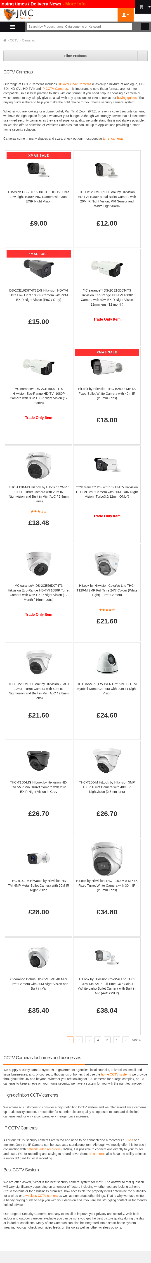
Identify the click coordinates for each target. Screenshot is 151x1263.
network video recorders (44, 1149)
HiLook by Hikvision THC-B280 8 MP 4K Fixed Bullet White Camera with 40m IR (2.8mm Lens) (107, 393)
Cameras (28, 40)
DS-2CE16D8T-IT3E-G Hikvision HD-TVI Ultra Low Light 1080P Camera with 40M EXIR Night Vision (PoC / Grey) (38, 295)
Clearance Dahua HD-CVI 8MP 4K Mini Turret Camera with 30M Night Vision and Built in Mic (38, 983)
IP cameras (98, 1154)
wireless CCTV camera (41, 1195)
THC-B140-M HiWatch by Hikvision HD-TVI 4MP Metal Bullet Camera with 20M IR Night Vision (38, 885)
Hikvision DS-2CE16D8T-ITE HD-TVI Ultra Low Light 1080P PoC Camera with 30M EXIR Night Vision (38, 196)
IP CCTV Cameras (55, 88)
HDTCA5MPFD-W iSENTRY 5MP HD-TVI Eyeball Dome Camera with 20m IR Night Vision (107, 688)
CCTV (14, 40)
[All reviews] (39, 512)
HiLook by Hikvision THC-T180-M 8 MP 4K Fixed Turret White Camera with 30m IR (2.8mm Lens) (107, 885)
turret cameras (113, 138)
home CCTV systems (116, 1074)
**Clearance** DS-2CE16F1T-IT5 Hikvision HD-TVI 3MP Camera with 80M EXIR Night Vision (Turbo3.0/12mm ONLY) (107, 491)
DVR (129, 1140)
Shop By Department (12, 27)
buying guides (127, 98)
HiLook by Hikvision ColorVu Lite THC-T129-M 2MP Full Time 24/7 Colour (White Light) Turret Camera (106, 590)
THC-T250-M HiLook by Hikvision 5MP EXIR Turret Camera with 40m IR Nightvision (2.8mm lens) (107, 787)
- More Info (74, 3)
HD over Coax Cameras (74, 84)
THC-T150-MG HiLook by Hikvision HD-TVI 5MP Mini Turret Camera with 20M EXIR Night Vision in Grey (38, 787)
